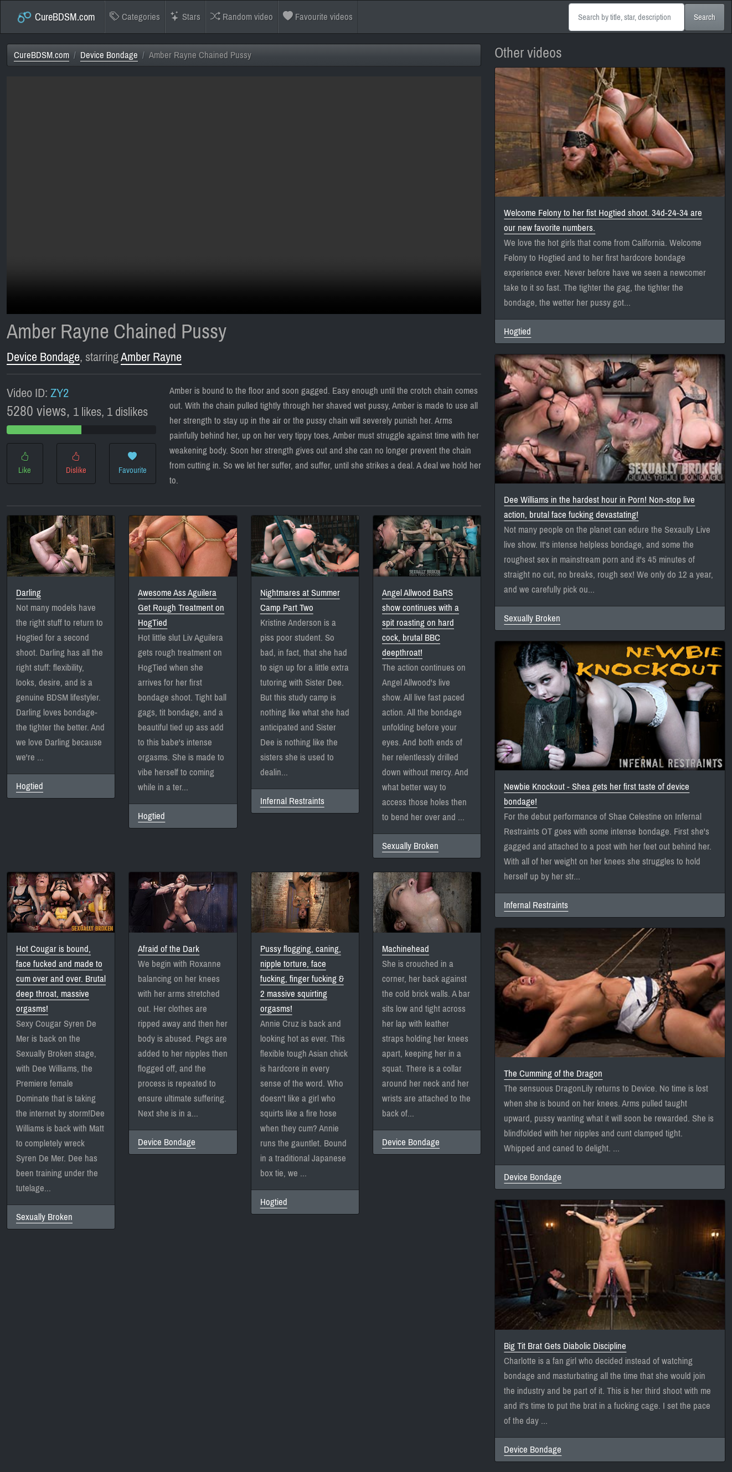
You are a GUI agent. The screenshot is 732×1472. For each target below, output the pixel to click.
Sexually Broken (410, 846)
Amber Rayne (151, 357)
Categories (135, 16)
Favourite (132, 463)
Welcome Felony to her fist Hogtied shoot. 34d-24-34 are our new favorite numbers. (603, 220)
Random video (241, 16)
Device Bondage (109, 55)
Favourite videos (318, 16)
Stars (185, 16)
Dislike (76, 463)
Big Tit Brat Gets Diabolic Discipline (565, 1346)
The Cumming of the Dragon (553, 1073)
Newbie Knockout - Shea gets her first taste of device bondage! (596, 794)
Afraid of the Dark (168, 949)
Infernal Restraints (292, 801)
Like (24, 463)
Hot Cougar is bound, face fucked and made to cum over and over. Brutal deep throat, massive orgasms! (61, 978)
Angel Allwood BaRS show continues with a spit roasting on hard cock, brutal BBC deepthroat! (420, 622)
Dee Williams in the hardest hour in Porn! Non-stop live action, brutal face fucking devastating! (599, 507)
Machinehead (405, 949)
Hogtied (29, 786)
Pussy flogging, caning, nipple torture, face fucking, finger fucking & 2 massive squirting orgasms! (302, 978)
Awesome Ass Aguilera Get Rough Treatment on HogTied (181, 607)
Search (704, 17)
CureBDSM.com (55, 17)
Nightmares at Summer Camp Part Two (300, 600)
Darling (28, 592)
